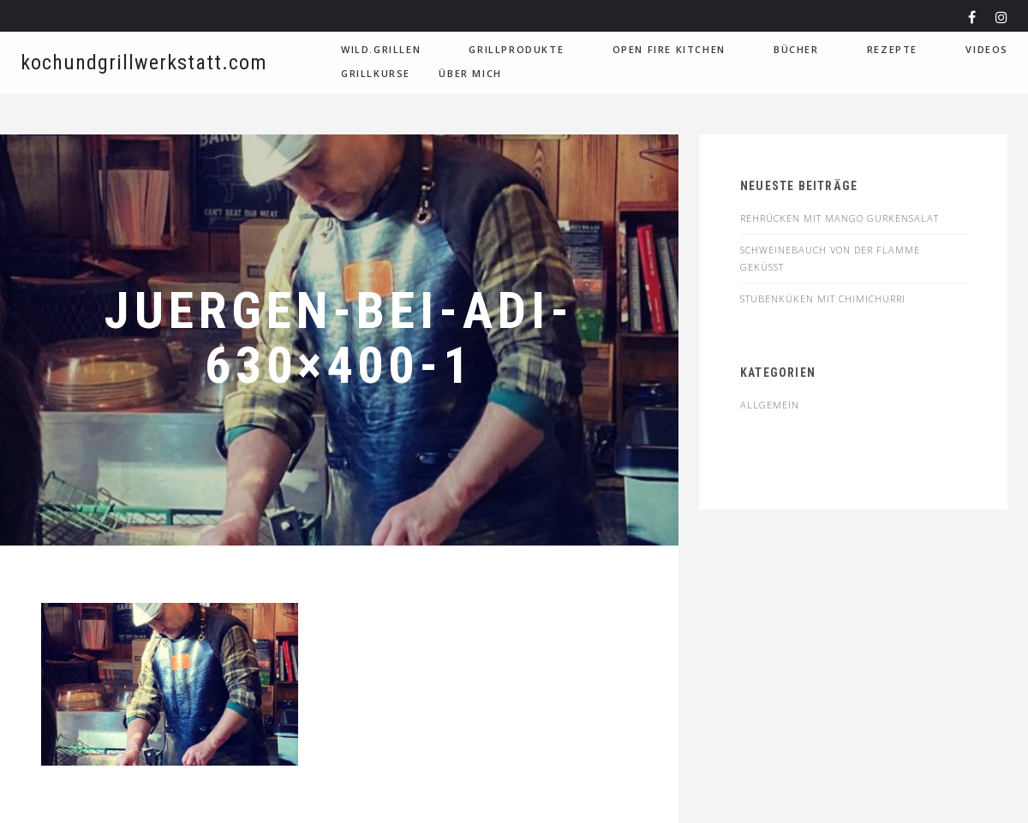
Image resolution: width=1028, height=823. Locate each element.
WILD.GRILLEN (381, 49)
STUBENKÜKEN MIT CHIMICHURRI (822, 298)
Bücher (796, 49)
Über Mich (470, 73)
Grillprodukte (516, 49)
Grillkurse (375, 73)
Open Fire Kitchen (669, 49)
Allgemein (769, 404)
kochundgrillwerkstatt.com (144, 63)
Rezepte (892, 49)
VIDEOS (986, 49)
